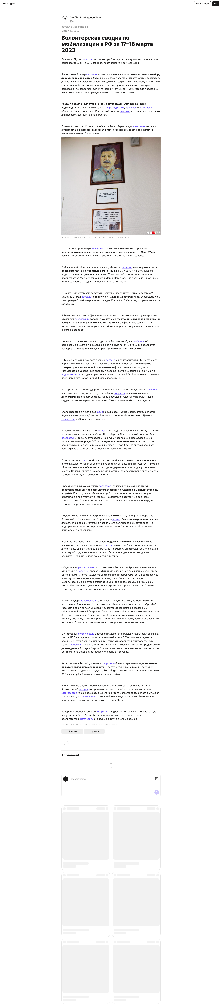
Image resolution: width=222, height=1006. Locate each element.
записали (102, 430)
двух (100, 411)
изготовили (86, 718)
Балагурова (68, 419)
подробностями (70, 374)
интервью (139, 126)
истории (83, 689)
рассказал (105, 486)
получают (98, 248)
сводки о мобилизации (75, 26)
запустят (127, 267)
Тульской (131, 107)
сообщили (139, 341)
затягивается (69, 692)
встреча (110, 360)
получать (119, 393)
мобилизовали (86, 696)
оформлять (108, 663)
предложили (82, 319)
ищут (86, 460)
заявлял (125, 111)
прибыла (76, 644)
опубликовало (85, 633)
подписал (87, 59)
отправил (102, 711)
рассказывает (86, 567)
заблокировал (87, 600)
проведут (86, 296)
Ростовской (146, 107)
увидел (107, 545)
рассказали (68, 437)
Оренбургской (115, 107)
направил (92, 74)
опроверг (154, 389)
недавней (83, 571)
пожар (116, 519)
